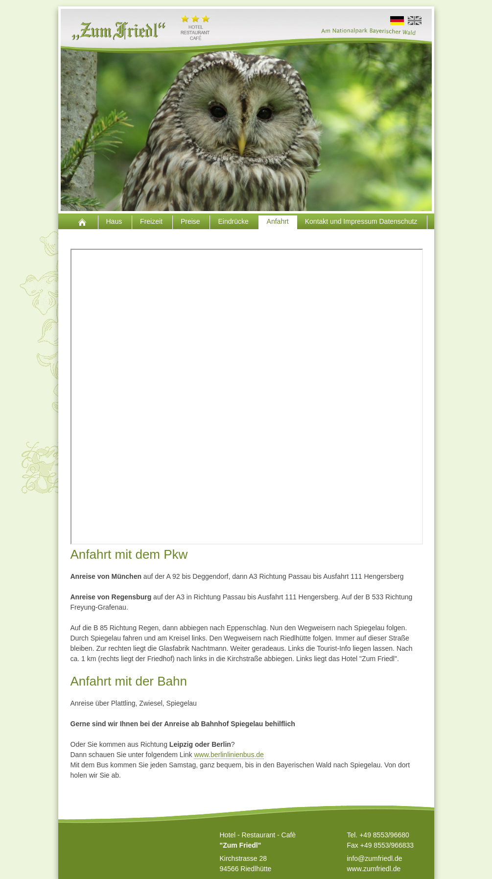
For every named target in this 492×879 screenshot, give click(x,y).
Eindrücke (234, 221)
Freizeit (152, 221)
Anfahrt (278, 221)
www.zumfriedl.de (374, 869)
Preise (191, 221)
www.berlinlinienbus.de (228, 755)
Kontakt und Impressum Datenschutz (362, 221)
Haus (115, 221)
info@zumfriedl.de (374, 858)
